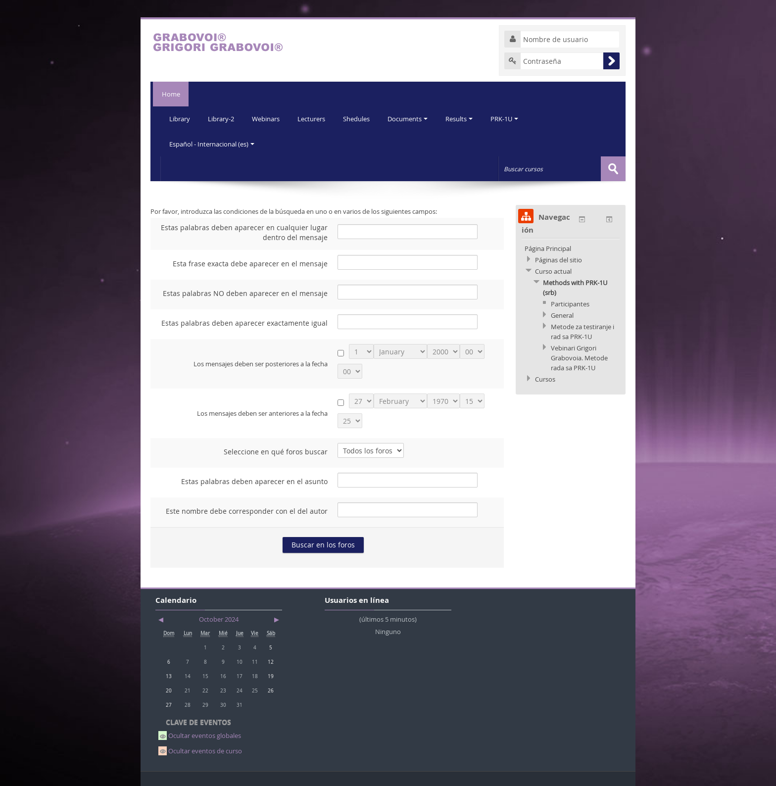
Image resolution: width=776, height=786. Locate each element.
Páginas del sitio (558, 259)
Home (169, 94)
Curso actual (553, 270)
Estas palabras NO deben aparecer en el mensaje (245, 292)
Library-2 (222, 118)
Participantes (570, 303)
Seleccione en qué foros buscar (276, 451)
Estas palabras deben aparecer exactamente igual (244, 322)
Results (465, 118)
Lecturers (315, 118)
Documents (413, 118)
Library (180, 118)
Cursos (545, 378)
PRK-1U (512, 118)
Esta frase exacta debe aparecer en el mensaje (250, 263)
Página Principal (548, 248)
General (562, 314)
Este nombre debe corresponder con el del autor (247, 510)
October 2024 (219, 618)
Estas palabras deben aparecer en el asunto (254, 481)
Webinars (268, 118)
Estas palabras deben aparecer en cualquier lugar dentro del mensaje (244, 232)
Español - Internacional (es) (212, 143)
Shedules (360, 118)
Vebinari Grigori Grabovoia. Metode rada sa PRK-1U (579, 357)
